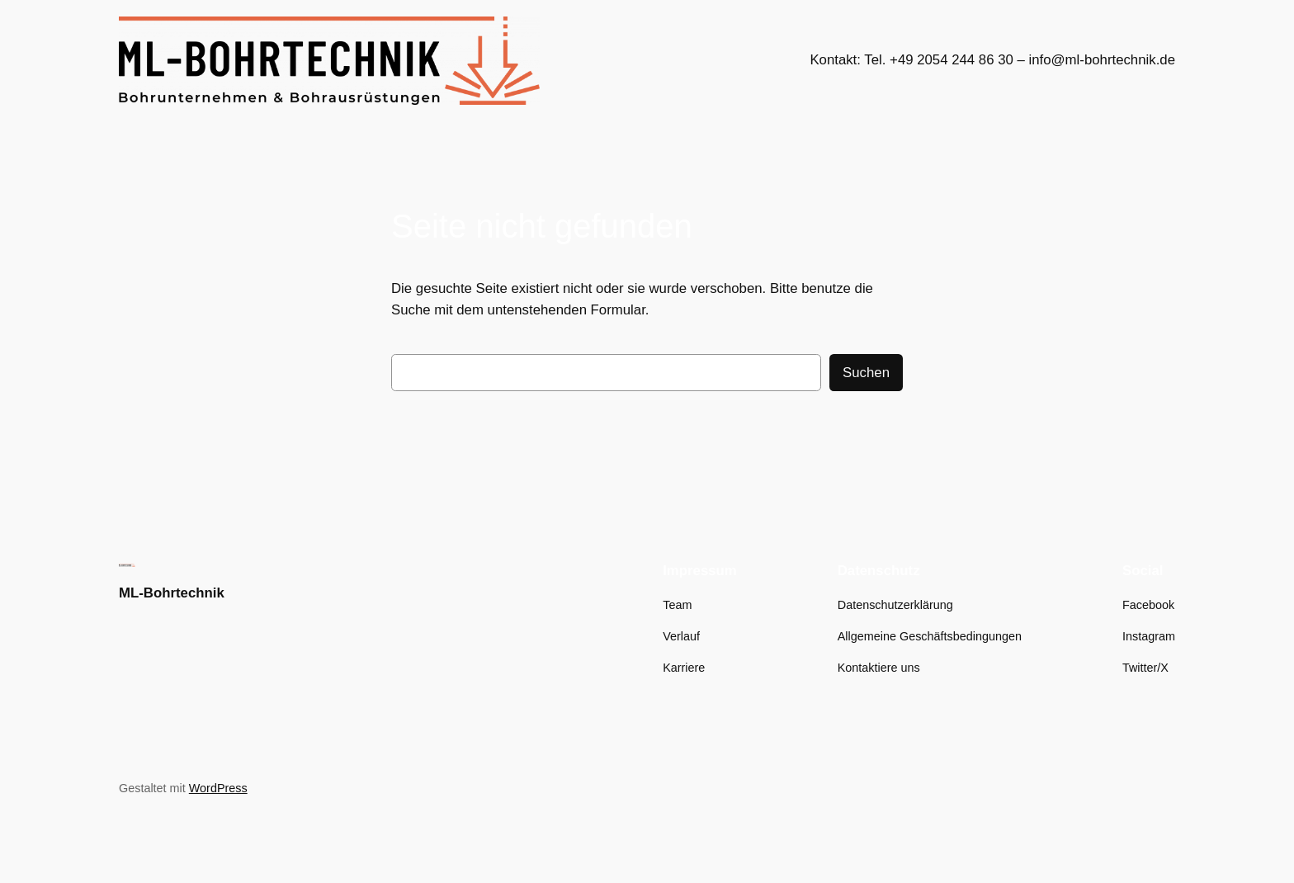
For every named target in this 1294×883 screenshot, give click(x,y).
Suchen (866, 372)
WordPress (218, 788)
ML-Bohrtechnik (171, 593)
